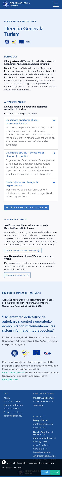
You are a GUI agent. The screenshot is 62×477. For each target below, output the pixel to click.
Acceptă (55, 472)
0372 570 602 (39, 427)
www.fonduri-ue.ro (13, 372)
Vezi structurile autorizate (23, 250)
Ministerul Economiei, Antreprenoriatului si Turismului (43, 401)
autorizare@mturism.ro (44, 438)
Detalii (45, 472)
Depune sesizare (17, 275)
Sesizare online (11, 408)
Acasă (7, 398)
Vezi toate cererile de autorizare (27, 207)
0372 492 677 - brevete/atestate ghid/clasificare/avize (44, 452)
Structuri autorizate (13, 405)
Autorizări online (12, 401)
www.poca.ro (10, 379)
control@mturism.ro (43, 424)
